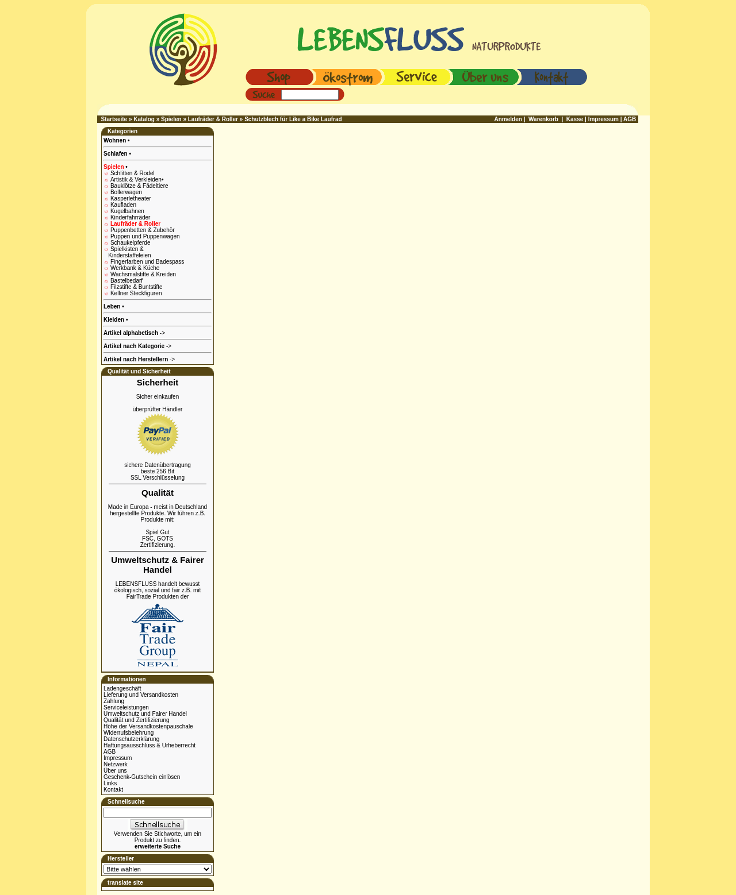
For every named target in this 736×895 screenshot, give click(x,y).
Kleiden (114, 320)
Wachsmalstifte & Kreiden (143, 274)
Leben (112, 306)
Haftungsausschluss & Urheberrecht (149, 745)
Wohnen (115, 140)
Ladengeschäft (122, 688)
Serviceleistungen (126, 707)
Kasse (574, 119)
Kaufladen (123, 205)
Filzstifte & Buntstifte (136, 287)
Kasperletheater (130, 198)
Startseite (114, 119)
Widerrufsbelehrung (128, 733)
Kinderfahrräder (130, 217)
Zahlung (113, 701)
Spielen (171, 119)
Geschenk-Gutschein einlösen (141, 777)
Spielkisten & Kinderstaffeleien (127, 252)
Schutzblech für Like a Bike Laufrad (293, 119)
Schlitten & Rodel (132, 173)
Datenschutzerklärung (131, 739)
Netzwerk (115, 764)
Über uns (115, 770)
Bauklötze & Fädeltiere (139, 186)
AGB (109, 752)
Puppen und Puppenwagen (145, 236)
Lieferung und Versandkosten (140, 695)
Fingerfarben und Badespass (147, 262)
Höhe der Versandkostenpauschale (148, 726)
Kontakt (113, 789)
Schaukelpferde (130, 243)
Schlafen (116, 154)
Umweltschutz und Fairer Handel (145, 714)
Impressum (117, 758)
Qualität (157, 492)
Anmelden (508, 119)
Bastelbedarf (126, 280)
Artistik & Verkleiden (136, 179)
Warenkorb (543, 119)
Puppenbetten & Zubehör (142, 230)
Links (110, 783)
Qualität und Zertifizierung (136, 720)
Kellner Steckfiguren (136, 293)
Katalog (144, 119)
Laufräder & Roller (213, 119)
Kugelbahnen (127, 211)
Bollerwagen (126, 192)
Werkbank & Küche (134, 268)
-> (139, 359)
